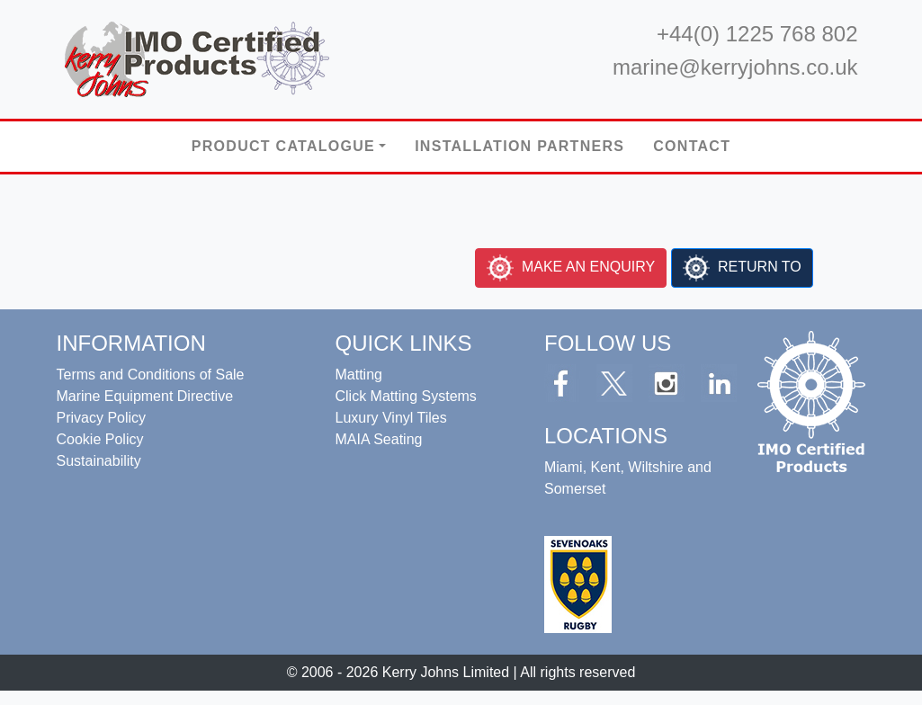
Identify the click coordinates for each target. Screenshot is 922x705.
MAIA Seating (378, 439)
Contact (691, 146)
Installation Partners (519, 146)
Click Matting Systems (405, 396)
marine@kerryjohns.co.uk (735, 67)
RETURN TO (757, 266)
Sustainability (99, 461)
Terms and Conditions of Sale (151, 374)
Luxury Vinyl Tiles (390, 417)
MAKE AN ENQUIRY (587, 266)
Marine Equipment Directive (145, 396)
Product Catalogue (283, 146)
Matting (358, 374)
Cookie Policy (100, 439)
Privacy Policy (102, 417)
